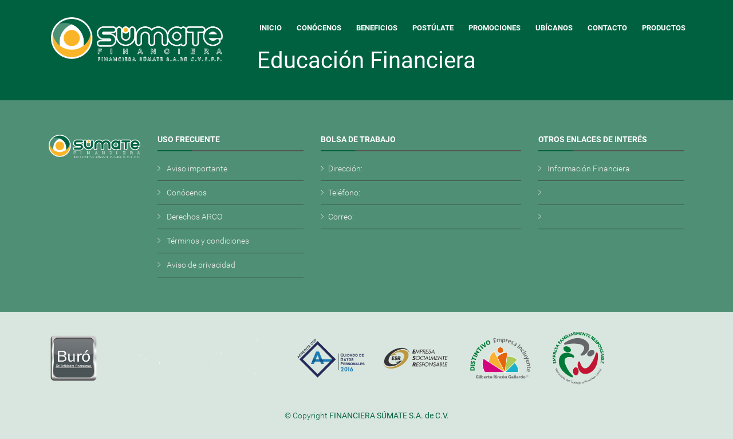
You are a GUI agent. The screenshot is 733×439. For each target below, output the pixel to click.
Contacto (607, 27)
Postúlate (433, 27)
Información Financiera (588, 168)
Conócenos (319, 27)
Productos (663, 27)
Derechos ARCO (194, 216)
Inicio (270, 27)
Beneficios (376, 27)
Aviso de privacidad (201, 264)
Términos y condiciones (208, 240)
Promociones (494, 27)
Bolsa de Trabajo (358, 139)
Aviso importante (197, 168)
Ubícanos (554, 27)
